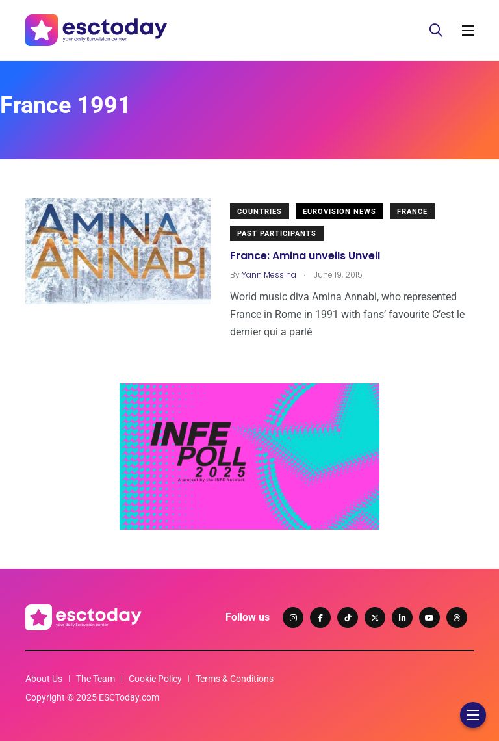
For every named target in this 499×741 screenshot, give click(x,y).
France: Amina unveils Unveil (305, 255)
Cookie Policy (155, 678)
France (412, 211)
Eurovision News (339, 211)
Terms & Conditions (235, 678)
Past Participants (276, 233)
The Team (95, 678)
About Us (43, 678)
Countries (259, 211)
